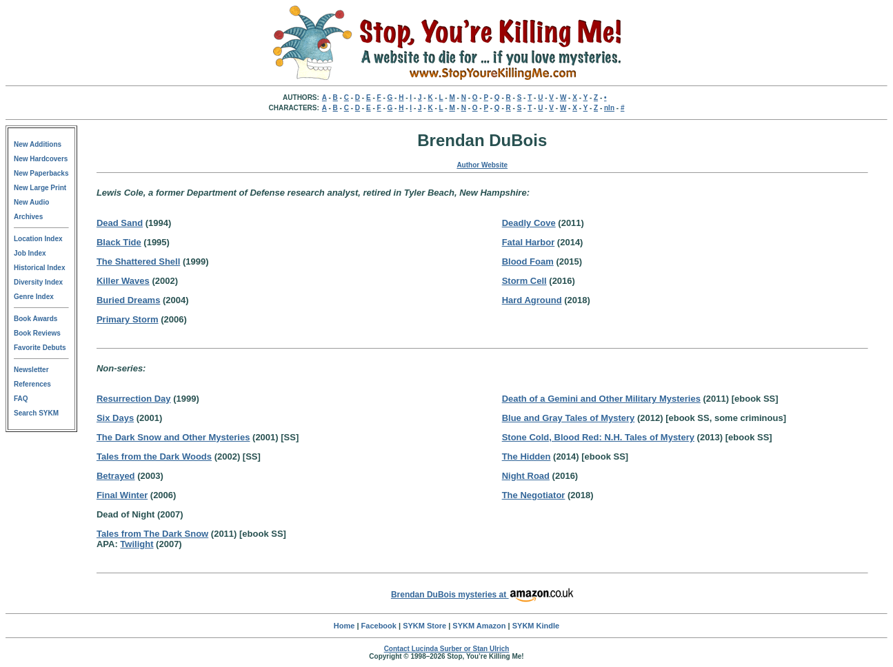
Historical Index (39, 267)
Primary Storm (128, 319)
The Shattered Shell (138, 261)
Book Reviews (37, 333)
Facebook (379, 626)
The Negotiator (533, 495)
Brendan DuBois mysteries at (482, 594)
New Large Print (40, 188)
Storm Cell (524, 281)
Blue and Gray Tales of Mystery (568, 418)
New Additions (37, 144)
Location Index (38, 239)
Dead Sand (120, 223)
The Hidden (526, 456)
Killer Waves (123, 281)
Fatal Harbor (528, 242)
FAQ (21, 398)
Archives (28, 216)
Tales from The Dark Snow (152, 534)
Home (344, 626)
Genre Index (34, 296)
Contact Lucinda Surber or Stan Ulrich (447, 649)
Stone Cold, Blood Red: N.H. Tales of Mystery (598, 437)
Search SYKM (36, 413)
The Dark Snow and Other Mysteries (173, 437)
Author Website (482, 165)
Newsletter (31, 369)
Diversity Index (38, 282)
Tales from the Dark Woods (154, 456)
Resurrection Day (134, 398)
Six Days (115, 418)
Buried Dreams (128, 300)
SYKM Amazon (478, 626)
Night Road (526, 476)
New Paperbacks (41, 173)
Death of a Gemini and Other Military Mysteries (601, 398)
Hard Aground (532, 300)
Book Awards (35, 318)
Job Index (30, 253)
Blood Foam (528, 261)
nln (609, 108)
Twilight (136, 544)
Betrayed (116, 476)
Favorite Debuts (40, 347)
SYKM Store (424, 626)
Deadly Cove (529, 223)
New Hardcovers (41, 159)
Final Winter (122, 495)
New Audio (31, 202)
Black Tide (119, 242)
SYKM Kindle (535, 626)
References (32, 384)
